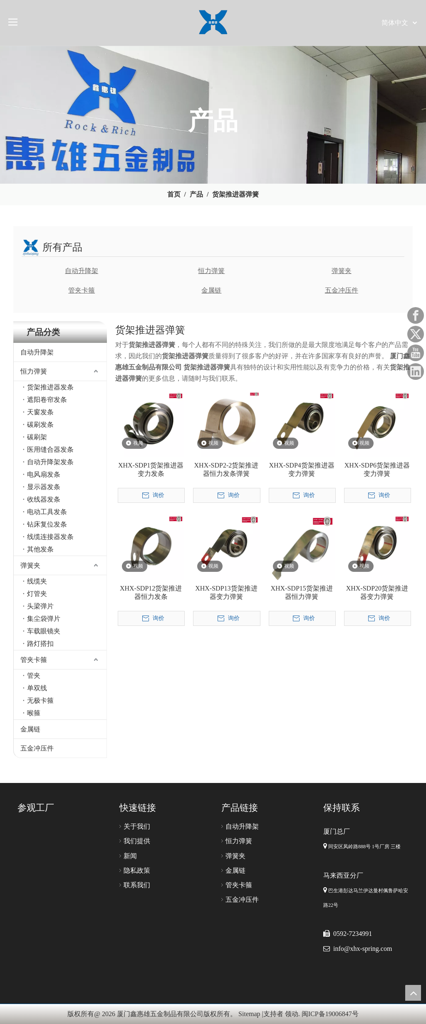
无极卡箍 (40, 700)
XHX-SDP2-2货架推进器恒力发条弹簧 (226, 469)
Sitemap (249, 1013)
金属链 (211, 290)
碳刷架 (37, 437)
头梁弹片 (40, 606)
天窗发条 (40, 412)
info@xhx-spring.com (362, 948)
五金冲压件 (341, 290)
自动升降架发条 (50, 461)
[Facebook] (415, 315)
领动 (291, 1013)
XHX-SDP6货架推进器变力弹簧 (377, 469)
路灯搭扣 (40, 643)
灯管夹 (37, 593)
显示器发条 (43, 486)
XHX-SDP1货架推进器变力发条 (150, 469)
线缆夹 (37, 581)
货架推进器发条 (50, 387)
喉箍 (33, 712)
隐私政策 (137, 870)
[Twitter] (415, 334)
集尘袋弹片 (43, 618)
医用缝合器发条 (50, 449)
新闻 (130, 855)
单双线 (37, 688)
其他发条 (40, 549)
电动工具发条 (47, 511)
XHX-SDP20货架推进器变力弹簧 (377, 592)
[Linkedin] (415, 371)
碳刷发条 (40, 424)
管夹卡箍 (81, 290)
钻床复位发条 (47, 524)
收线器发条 (43, 499)
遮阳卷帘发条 (47, 399)
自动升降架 (81, 270)
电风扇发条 (43, 474)
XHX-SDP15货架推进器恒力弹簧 (301, 592)
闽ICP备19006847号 (330, 1013)
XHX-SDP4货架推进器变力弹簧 (301, 469)
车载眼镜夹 (43, 631)
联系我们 (137, 885)
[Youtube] (415, 353)
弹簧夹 (342, 270)
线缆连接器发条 (50, 536)
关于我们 (137, 826)
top (413, 993)
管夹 (33, 675)
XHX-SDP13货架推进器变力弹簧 (226, 592)
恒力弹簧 (211, 270)
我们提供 (137, 840)
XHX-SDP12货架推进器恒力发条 (151, 592)
